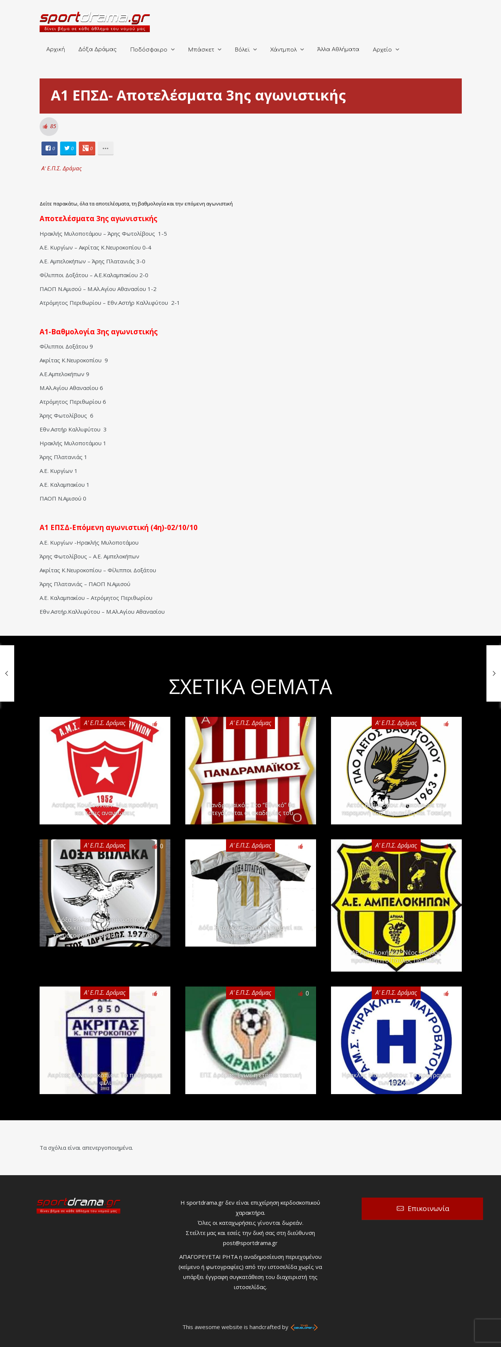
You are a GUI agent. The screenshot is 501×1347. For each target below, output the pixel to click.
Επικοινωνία (428, 1208)
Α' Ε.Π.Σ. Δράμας (61, 168)
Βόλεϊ (242, 50)
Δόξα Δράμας (97, 49)
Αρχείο (382, 50)
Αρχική (55, 49)
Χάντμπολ (283, 50)
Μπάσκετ (201, 50)
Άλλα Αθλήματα (338, 49)
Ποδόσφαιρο (148, 50)
